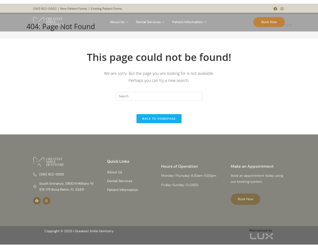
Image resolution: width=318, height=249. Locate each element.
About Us (119, 19)
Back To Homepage (159, 119)
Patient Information (190, 19)
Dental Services (151, 19)
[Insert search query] (159, 96)
